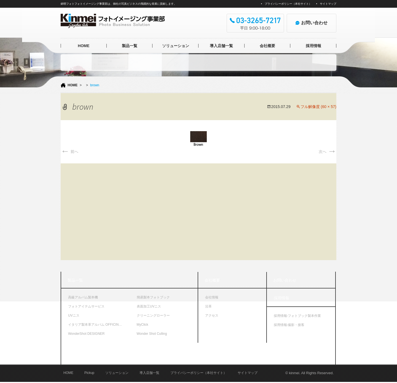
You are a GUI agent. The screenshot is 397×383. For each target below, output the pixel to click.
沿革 (208, 306)
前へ (69, 151)
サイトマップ (328, 3)
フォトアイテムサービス (86, 306)
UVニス (73, 315)
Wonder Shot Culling (152, 334)
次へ (327, 151)
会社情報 (211, 297)
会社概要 (267, 46)
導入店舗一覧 (221, 46)
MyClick (142, 325)
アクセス (211, 315)
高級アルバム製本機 (83, 297)
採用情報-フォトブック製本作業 (297, 316)
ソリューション (175, 46)
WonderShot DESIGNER (86, 334)
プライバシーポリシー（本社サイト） (288, 3)
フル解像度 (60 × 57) (318, 106)
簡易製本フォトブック (153, 297)
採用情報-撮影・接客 (289, 325)
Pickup (89, 374)
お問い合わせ (284, 280)
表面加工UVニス (149, 306)
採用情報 (313, 46)
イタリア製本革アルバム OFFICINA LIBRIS (99, 325)
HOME (83, 46)
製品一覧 (129, 46)
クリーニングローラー (153, 315)
